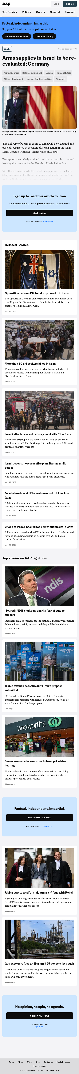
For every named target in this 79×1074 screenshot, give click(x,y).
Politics (26, 12)
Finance (70, 12)
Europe (49, 72)
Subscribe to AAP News (16, 36)
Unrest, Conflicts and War (39, 78)
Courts (40, 12)
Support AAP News (39, 1015)
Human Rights (63, 72)
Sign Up (70, 3)
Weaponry (61, 78)
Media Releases (63, 1062)
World (7, 48)
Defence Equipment (32, 72)
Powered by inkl (39, 1066)
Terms (11, 1062)
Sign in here (48, 222)
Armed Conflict (11, 72)
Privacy (21, 1062)
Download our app (44, 36)
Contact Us (48, 1062)
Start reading (39, 212)
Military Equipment (13, 78)
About (37, 1062)
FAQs (29, 1062)
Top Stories (9, 12)
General (55, 12)
